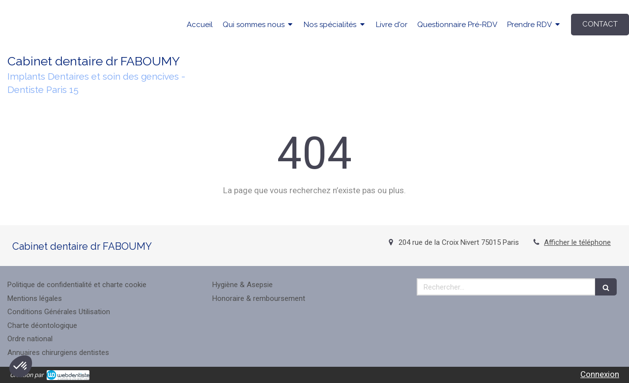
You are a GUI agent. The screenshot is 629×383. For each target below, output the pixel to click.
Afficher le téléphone (577, 242)
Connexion (599, 374)
